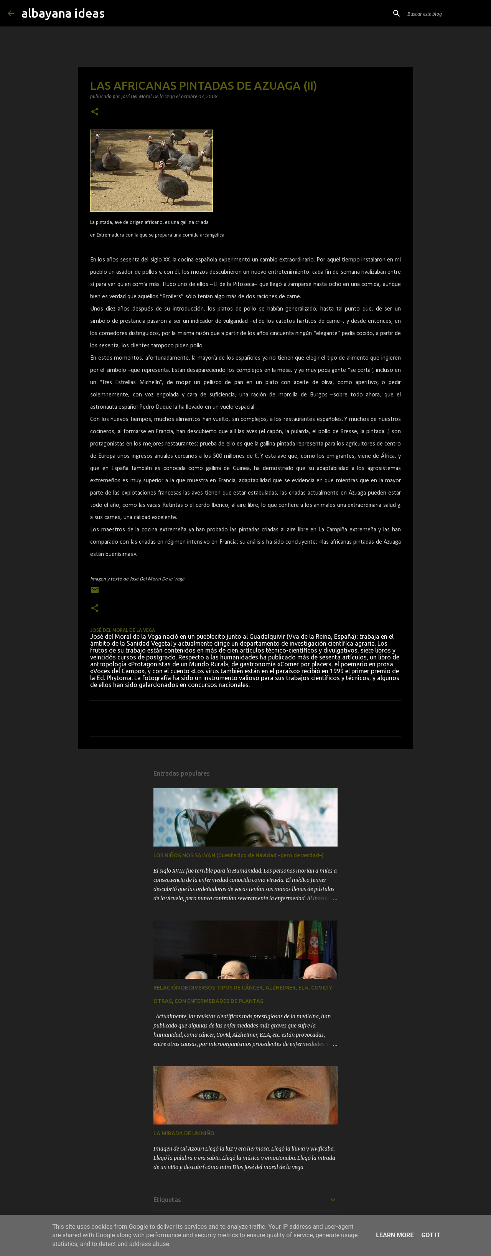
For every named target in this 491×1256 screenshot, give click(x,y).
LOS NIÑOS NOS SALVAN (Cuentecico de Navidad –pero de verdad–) (238, 855)
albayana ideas (63, 13)
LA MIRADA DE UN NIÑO (183, 1133)
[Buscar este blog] (444, 13)
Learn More (395, 1235)
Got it (430, 1235)
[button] (94, 112)
